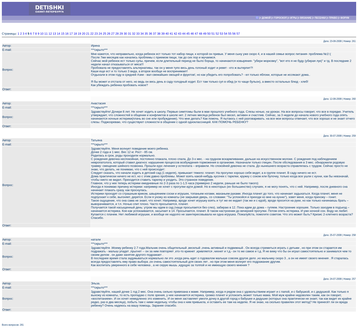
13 (54, 33)
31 (129, 33)
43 (179, 33)
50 (209, 33)
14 (58, 33)
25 (104, 33)
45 (188, 33)
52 (217, 33)
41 (171, 33)
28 (117, 33)
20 (83, 33)
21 (87, 33)
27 (112, 33)
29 (121, 33)
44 (183, 33)
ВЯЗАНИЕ (305, 18)
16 (67, 33)
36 (150, 33)
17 (71, 33)
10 (41, 33)
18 (75, 33)
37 (154, 33)
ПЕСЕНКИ (320, 18)
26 (108, 33)
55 (229, 33)
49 (204, 33)
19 (79, 33)
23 (96, 33)
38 (158, 33)
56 (233, 33)
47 (196, 33)
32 (133, 33)
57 (238, 33)
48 (200, 33)
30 (125, 33)
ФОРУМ (344, 18)
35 (146, 33)
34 (142, 33)
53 (221, 33)
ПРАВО (333, 18)
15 (62, 33)
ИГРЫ (293, 18)
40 (167, 33)
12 (50, 33)
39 (163, 33)
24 (100, 33)
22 (91, 33)
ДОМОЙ (266, 18)
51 (213, 33)
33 (137, 33)
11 (46, 33)
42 (175, 33)
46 (192, 33)
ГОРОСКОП (280, 18)
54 (225, 33)
